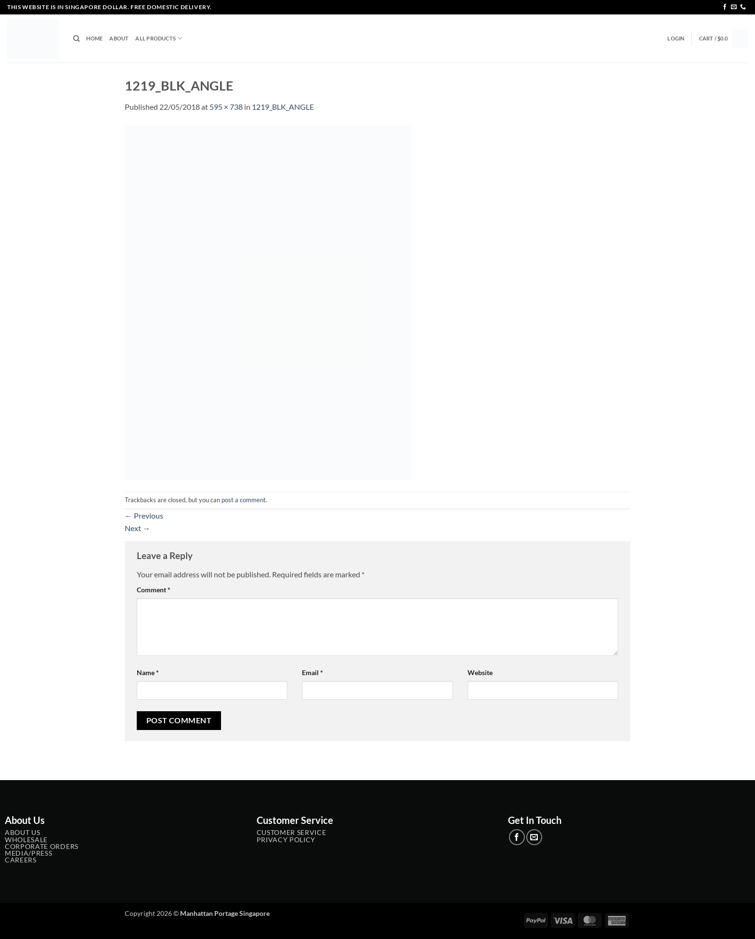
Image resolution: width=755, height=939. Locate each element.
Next (137, 528)
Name (148, 672)
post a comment (243, 500)
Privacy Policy (286, 840)
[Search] (76, 38)
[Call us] (743, 7)
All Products (158, 38)
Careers (21, 860)
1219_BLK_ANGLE (283, 106)
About (119, 38)
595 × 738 (226, 106)
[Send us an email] (734, 7)
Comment (153, 590)
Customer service (291, 832)
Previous (144, 515)
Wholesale (26, 840)
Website (480, 672)
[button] (675, 38)
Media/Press (28, 853)
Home (94, 38)
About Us (22, 832)
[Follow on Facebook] (725, 7)
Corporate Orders (41, 846)
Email (312, 672)
